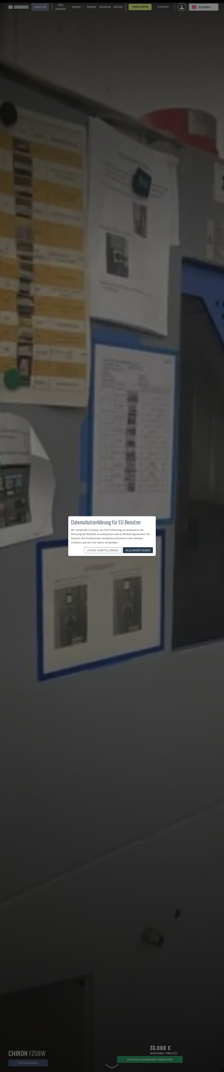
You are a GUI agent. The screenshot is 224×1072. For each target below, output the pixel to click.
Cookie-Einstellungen (102, 550)
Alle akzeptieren (138, 550)
